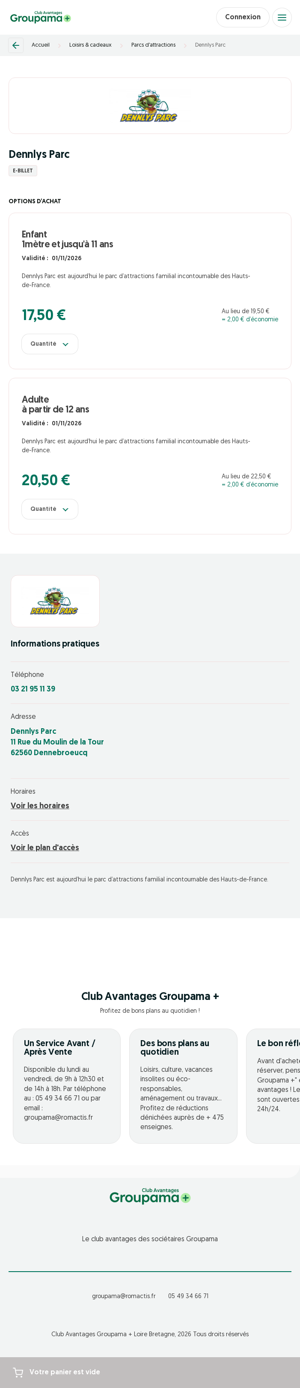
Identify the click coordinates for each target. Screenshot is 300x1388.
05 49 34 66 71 (188, 1296)
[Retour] (16, 45)
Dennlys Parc (210, 45)
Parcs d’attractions (153, 45)
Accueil (41, 45)
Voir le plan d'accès (45, 848)
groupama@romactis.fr (123, 1296)
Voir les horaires (40, 806)
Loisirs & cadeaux (90, 45)
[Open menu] (282, 17)
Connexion (243, 17)
